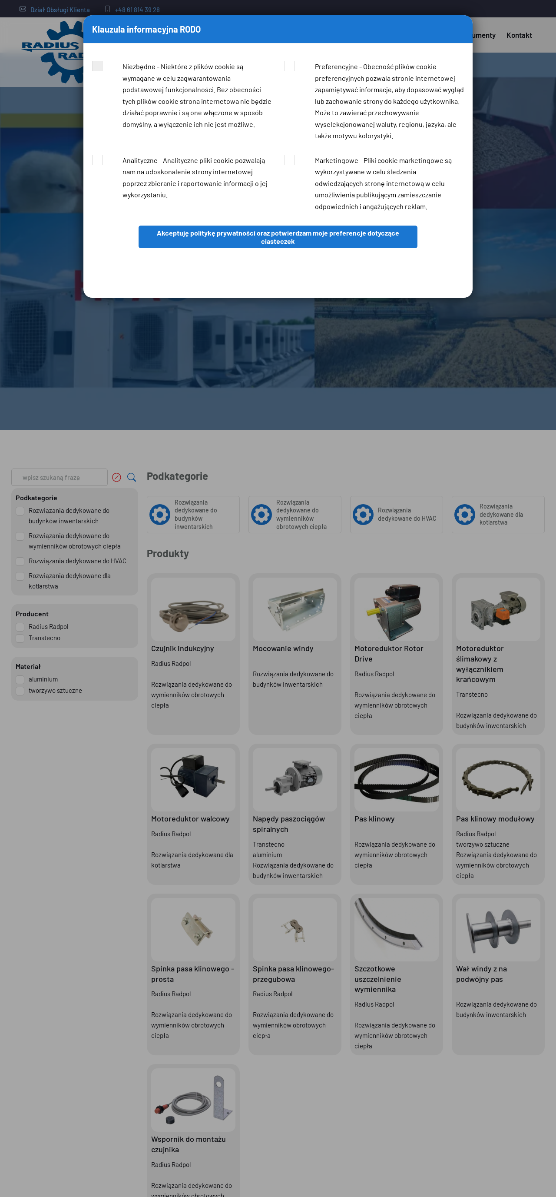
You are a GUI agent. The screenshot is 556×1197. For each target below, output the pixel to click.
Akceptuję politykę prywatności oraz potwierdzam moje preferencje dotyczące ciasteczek (278, 237)
